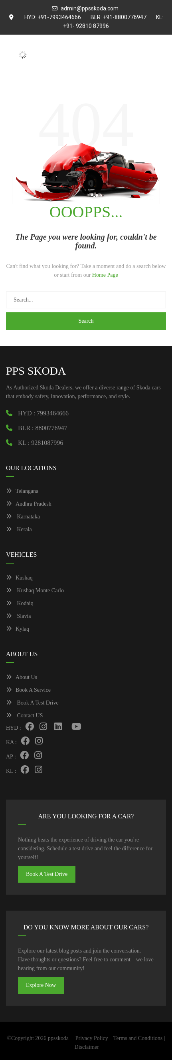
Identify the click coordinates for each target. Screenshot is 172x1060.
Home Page (105, 275)
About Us (21, 677)
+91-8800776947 (124, 17)
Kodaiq (20, 603)
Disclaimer (87, 1047)
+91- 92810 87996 (86, 26)
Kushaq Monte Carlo (35, 591)
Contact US (24, 716)
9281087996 (47, 442)
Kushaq (19, 578)
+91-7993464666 (59, 17)
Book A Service (28, 690)
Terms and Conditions (137, 1038)
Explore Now (41, 985)
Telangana (22, 491)
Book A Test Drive (32, 703)
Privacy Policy (91, 1038)
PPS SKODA (36, 371)
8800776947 (51, 428)
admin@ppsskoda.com (90, 8)
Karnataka (23, 517)
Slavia (18, 616)
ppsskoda (58, 1038)
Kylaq (17, 629)
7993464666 (53, 413)
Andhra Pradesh (28, 504)
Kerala (19, 529)
